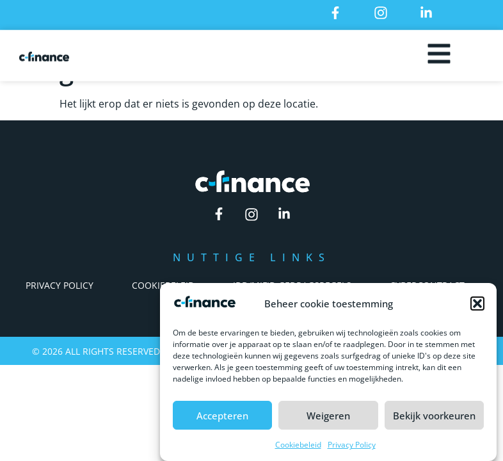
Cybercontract (427, 285)
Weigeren (328, 420)
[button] (477, 308)
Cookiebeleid (298, 449)
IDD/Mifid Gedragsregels (292, 285)
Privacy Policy (352, 449)
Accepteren (222, 420)
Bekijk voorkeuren (434, 420)
